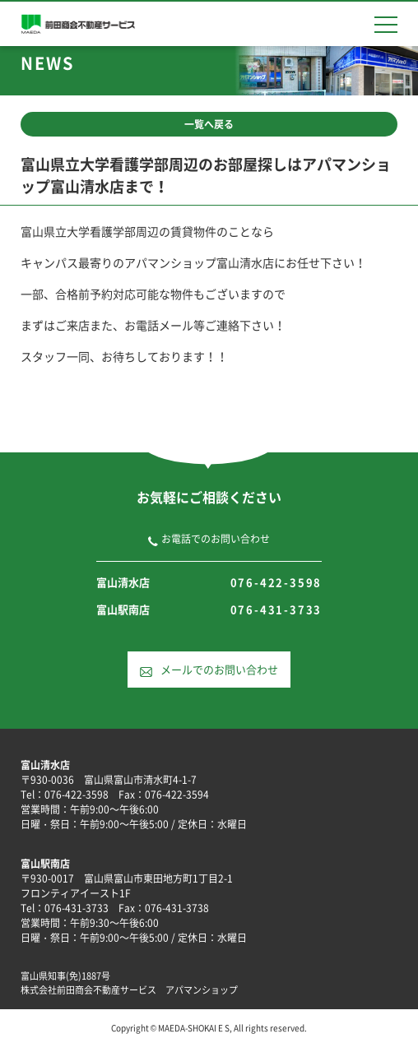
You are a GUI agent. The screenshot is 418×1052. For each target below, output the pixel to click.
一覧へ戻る (209, 124)
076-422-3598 (276, 582)
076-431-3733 (276, 609)
